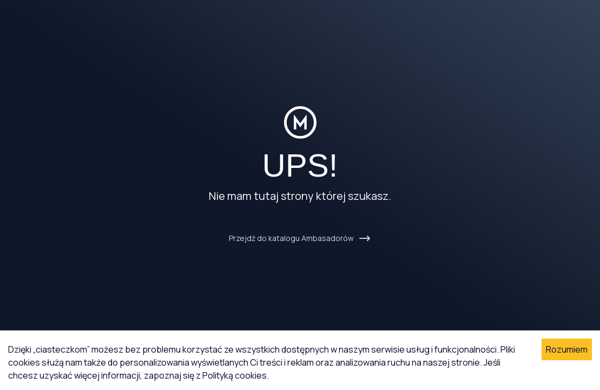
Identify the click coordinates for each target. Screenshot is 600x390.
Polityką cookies (234, 375)
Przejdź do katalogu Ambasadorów (300, 238)
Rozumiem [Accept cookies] (567, 349)
